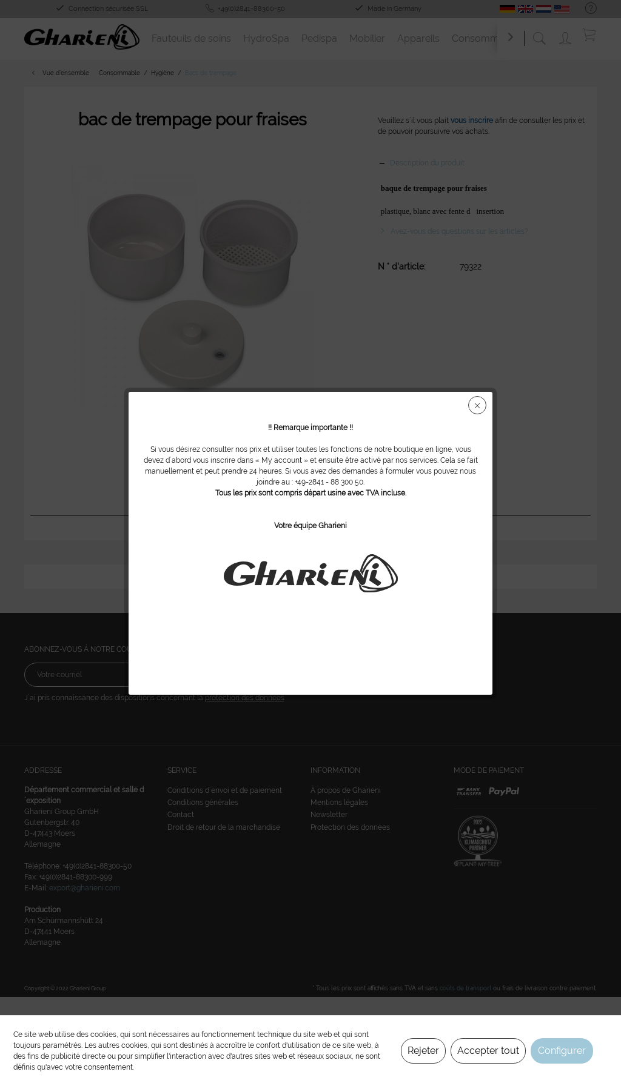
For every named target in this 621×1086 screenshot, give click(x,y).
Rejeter (423, 1050)
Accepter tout (488, 1050)
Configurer (562, 1050)
